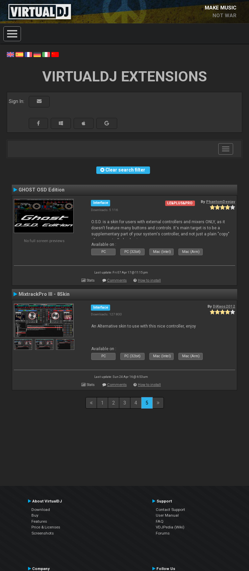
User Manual (167, 515)
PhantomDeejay (220, 201)
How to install (149, 280)
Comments (117, 280)
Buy (35, 515)
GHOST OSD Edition (42, 189)
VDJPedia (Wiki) (170, 527)
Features (39, 521)
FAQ (160, 521)
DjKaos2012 (224, 306)
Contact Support (170, 509)
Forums (163, 533)
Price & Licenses (45, 527)
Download (40, 509)
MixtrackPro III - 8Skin (44, 294)
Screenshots (42, 533)
